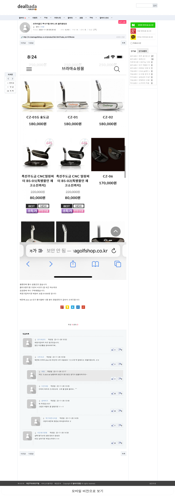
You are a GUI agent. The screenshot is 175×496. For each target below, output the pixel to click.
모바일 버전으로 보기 (87, 491)
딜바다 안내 (104, 18)
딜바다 (22, 18)
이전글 (23, 43)
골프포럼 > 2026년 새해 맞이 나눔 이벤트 (145, 68)
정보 (46, 18)
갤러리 (70, 18)
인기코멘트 (143, 51)
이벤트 (35, 18)
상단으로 (152, 483)
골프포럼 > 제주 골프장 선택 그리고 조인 (145, 56)
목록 (123, 43)
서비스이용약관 (47, 483)
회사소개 (21, 483)
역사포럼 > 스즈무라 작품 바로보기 (143, 83)
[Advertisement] (98, 8)
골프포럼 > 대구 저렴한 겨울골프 (142, 65)
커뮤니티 (57, 18)
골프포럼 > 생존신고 (137, 59)
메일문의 (58, 483)
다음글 (31, 43)
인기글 (133, 51)
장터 (91, 18)
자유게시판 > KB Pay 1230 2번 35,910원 (145, 62)
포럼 (81, 18)
